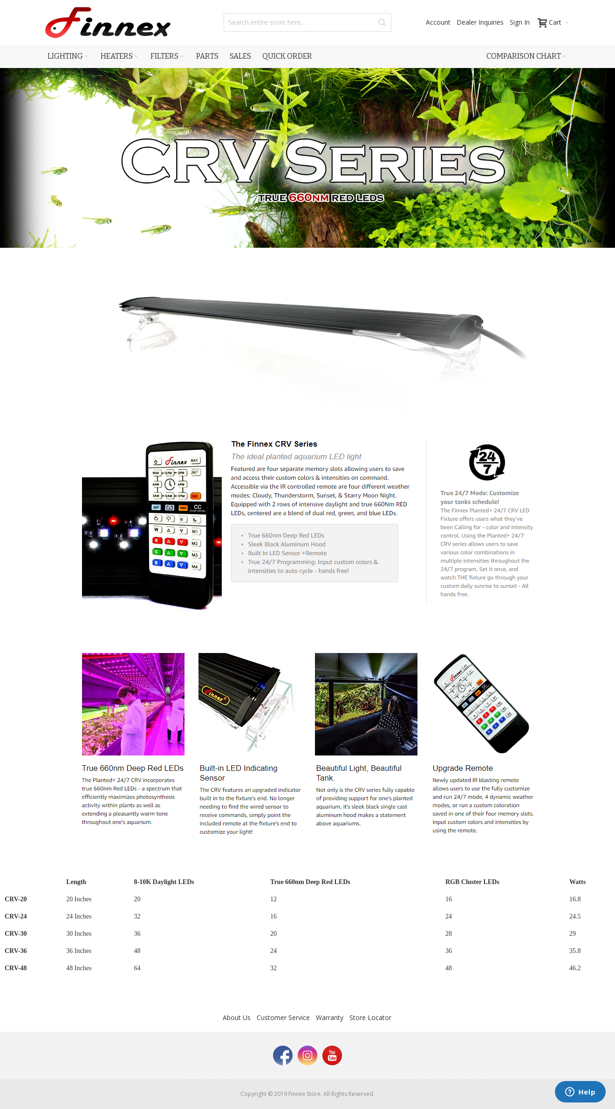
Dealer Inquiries (480, 22)
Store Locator (370, 1017)
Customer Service (283, 1017)
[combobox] (307, 22)
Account (438, 22)
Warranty (329, 1017)
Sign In (520, 22)
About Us (237, 1017)
